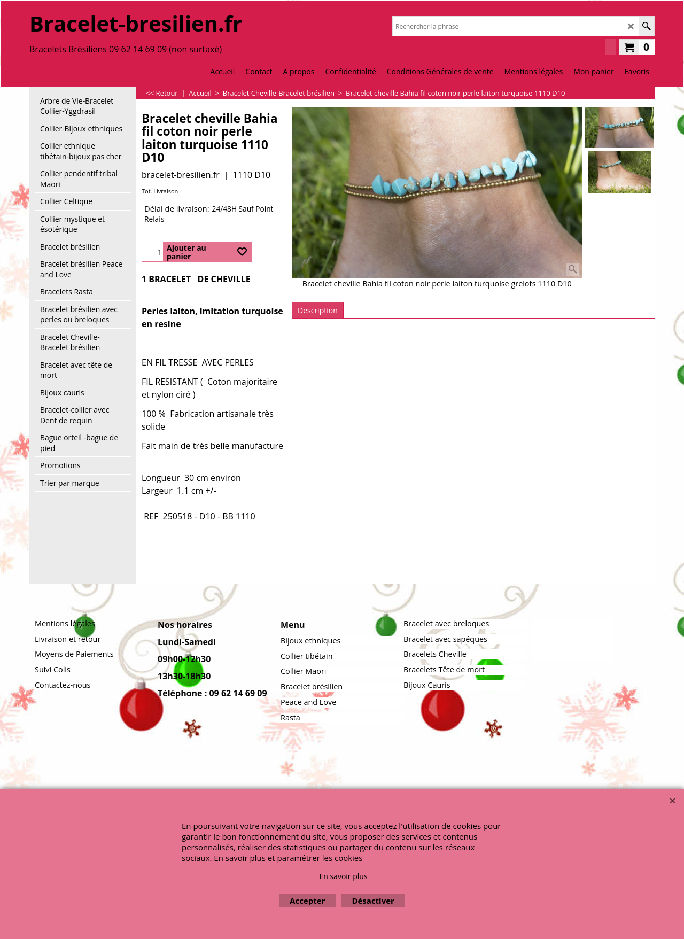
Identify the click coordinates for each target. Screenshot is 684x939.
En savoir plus (343, 876)
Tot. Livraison (160, 191)
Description (318, 310)
